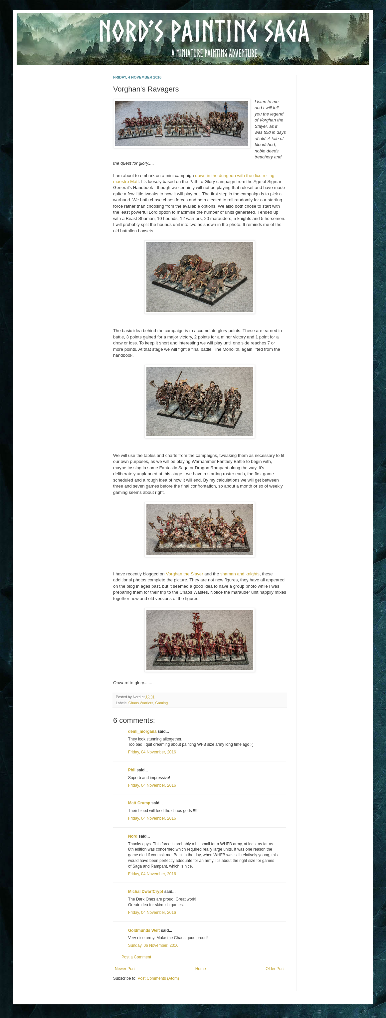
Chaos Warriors (140, 703)
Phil (131, 770)
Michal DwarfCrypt (145, 891)
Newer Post (125, 968)
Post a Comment (136, 957)
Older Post (275, 968)
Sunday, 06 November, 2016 (153, 945)
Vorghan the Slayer (184, 573)
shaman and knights (240, 573)
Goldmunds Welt (144, 930)
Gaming (161, 703)
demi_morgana (142, 731)
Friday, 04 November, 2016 (152, 752)
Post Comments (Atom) (158, 978)
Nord (132, 836)
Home (200, 968)
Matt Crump (139, 803)
